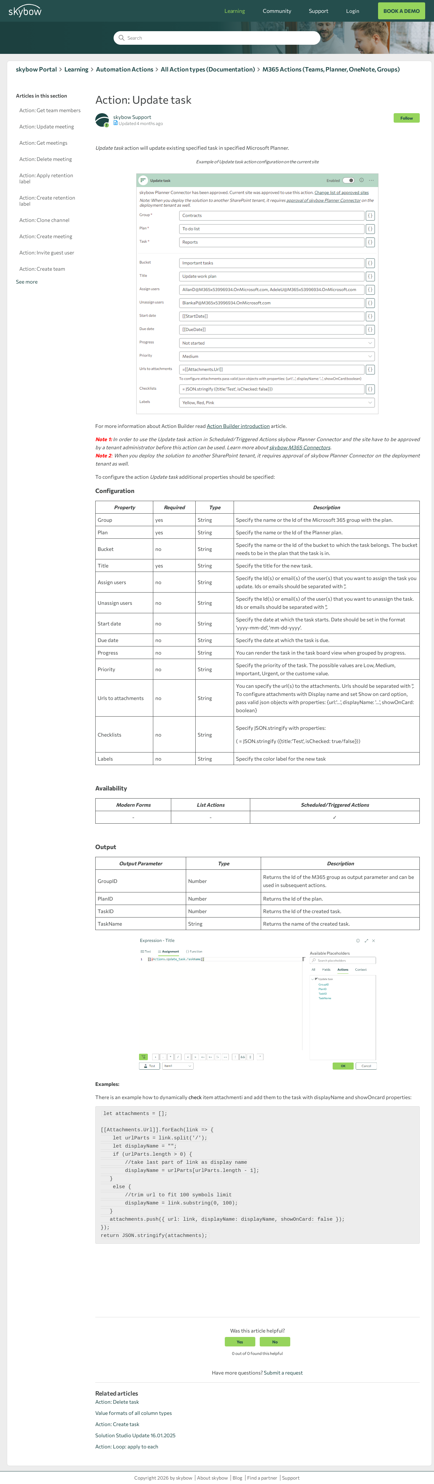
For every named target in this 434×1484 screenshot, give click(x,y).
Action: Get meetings (43, 143)
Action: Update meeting (46, 126)
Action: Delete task (117, 1402)
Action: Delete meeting (45, 159)
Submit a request (283, 1372)
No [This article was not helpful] (275, 1341)
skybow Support (132, 117)
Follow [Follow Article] (406, 118)
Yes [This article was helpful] (240, 1341)
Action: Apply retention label (46, 178)
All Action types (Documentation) (208, 69)
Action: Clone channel (44, 220)
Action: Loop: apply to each (126, 1446)
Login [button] (352, 11)
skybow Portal (36, 69)
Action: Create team (42, 269)
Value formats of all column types (133, 1413)
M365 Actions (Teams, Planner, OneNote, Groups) (331, 69)
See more (27, 282)
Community (277, 10)
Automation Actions (124, 69)
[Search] (217, 38)
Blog (237, 1478)
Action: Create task (117, 1424)
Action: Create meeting (45, 236)
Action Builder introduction (238, 426)
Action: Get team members (50, 110)
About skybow (212, 1478)
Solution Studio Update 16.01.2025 (135, 1435)
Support (319, 10)
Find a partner (262, 1478)
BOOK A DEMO (401, 11)
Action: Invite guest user (46, 252)
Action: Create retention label (47, 200)
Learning (234, 10)
